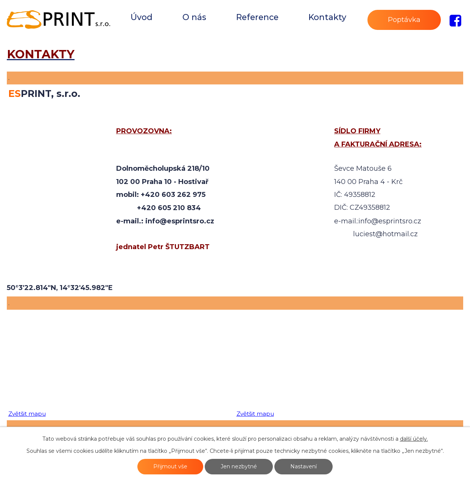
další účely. (414, 438)
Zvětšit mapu (27, 413)
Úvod (142, 17)
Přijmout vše (170, 466)
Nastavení (303, 466)
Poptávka (404, 20)
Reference (257, 17)
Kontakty (327, 17)
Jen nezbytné (239, 466)
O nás (194, 17)
